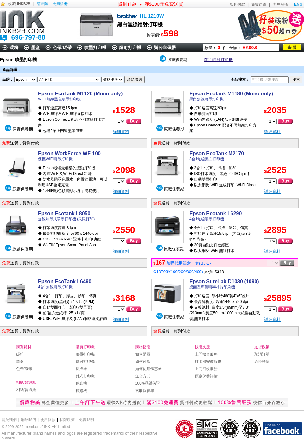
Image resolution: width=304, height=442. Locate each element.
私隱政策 (67, 420)
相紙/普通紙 (26, 382)
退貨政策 (261, 347)
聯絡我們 (28, 420)
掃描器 (81, 369)
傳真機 (81, 383)
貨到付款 (127, 4)
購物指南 (142, 347)
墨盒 (35, 47)
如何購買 (142, 354)
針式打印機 (85, 376)
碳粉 (14, 47)
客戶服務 (280, 4)
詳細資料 (121, 131)
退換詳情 (261, 361)
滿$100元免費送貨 (163, 4)
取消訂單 (261, 354)
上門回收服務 (206, 369)
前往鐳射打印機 (218, 59)
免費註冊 (60, 4)
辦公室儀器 (165, 47)
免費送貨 (258, 4)
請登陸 (42, 4)
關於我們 (9, 420)
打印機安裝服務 (208, 361)
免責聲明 (86, 420)
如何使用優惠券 (148, 369)
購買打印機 (85, 347)
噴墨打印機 (95, 47)
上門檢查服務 (206, 354)
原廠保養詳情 (206, 376)
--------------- (25, 376)
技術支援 (202, 347)
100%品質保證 (147, 383)
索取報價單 (144, 390)
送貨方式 (142, 376)
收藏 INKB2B (19, 4)
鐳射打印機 (130, 47)
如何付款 (237, 4)
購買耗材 (23, 347)
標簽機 (81, 390)
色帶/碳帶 (62, 47)
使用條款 (47, 420)
